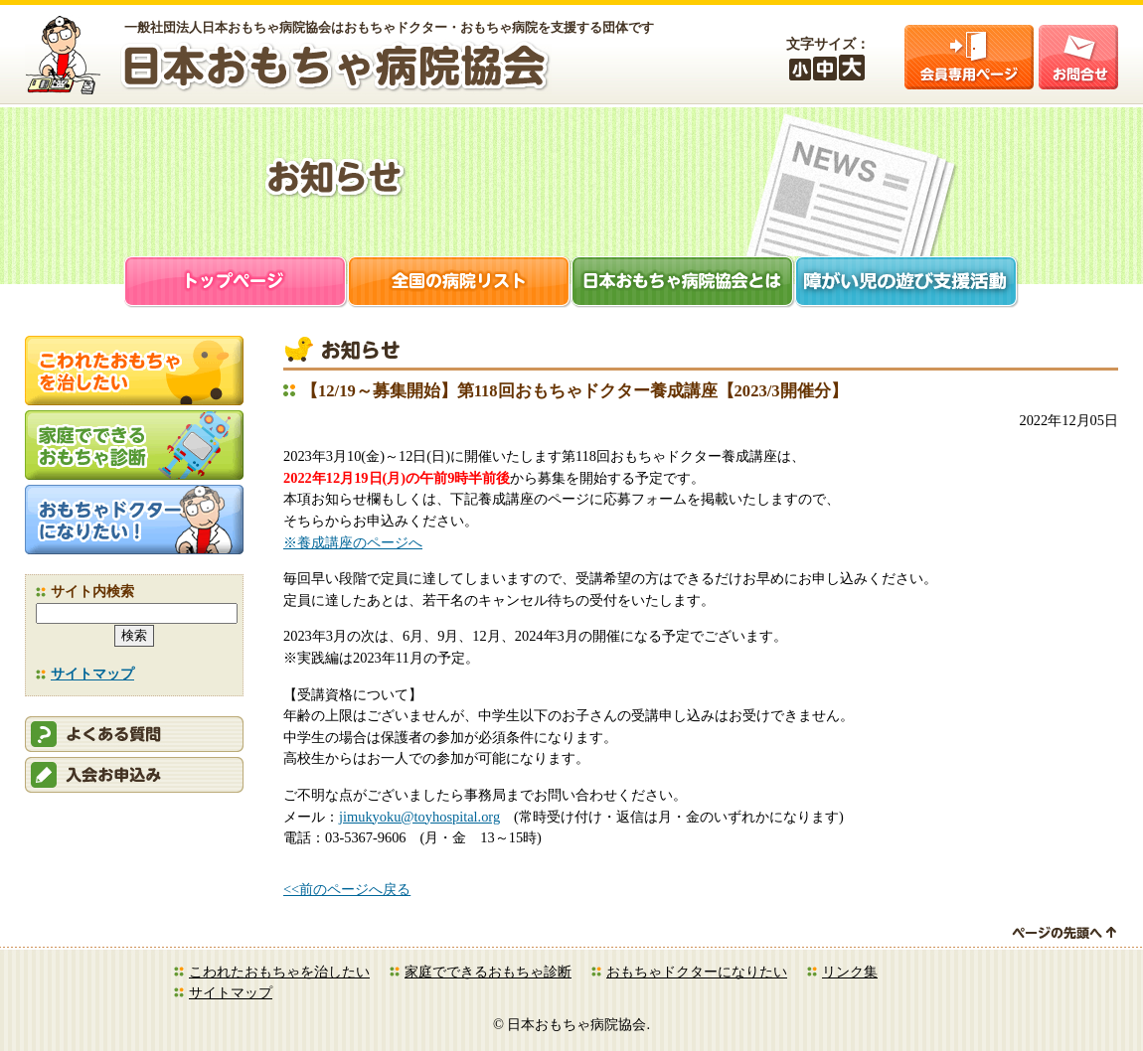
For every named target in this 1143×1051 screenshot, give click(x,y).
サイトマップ (92, 673)
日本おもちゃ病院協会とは (683, 283)
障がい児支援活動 (907, 283)
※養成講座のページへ (352, 542)
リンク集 (850, 971)
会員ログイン (969, 57)
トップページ (236, 283)
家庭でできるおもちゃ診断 (488, 971)
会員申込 (134, 775)
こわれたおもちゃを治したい (279, 971)
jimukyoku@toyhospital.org (419, 817)
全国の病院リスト (460, 283)
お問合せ (1078, 57)
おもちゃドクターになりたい (696, 971)
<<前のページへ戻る (346, 889)
